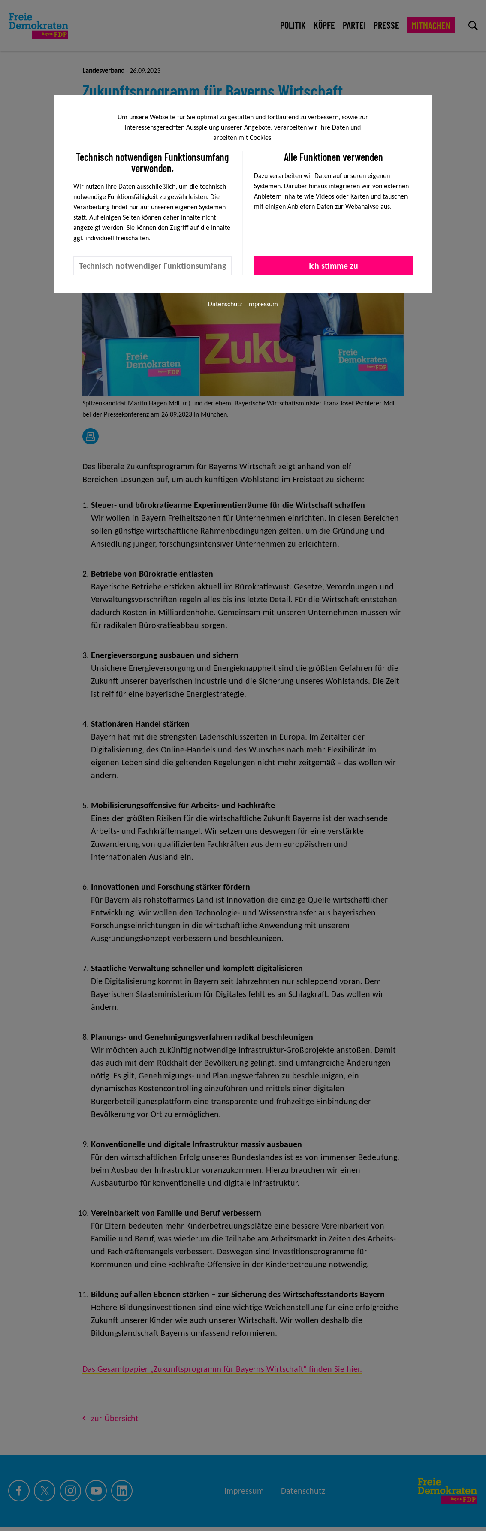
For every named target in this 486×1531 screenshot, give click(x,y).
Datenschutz (225, 304)
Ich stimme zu (333, 265)
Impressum (262, 304)
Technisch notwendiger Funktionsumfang (152, 265)
